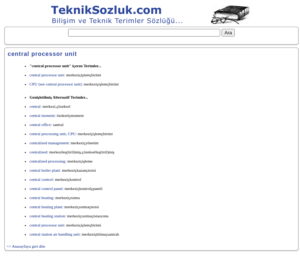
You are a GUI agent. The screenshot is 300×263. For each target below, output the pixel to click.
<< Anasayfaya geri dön (26, 246)
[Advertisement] (224, 96)
